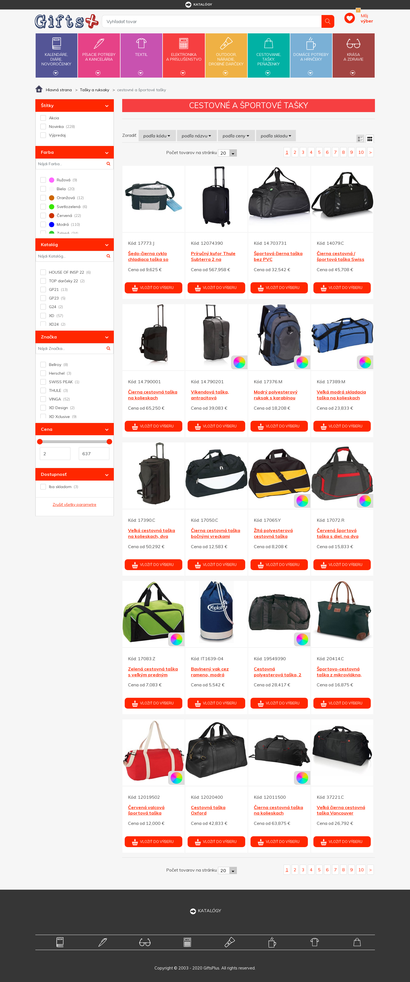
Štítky (47, 105)
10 (361, 152)
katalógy (198, 5)
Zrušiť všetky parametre (74, 504)
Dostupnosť (54, 474)
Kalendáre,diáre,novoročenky (56, 54)
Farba (47, 152)
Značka (49, 337)
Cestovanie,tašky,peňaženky (269, 54)
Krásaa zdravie (353, 53)
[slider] (40, 441)
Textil (141, 51)
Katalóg (49, 244)
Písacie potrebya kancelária (99, 53)
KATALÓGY (205, 910)
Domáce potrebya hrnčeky (311, 53)
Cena (46, 429)
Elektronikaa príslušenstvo (184, 53)
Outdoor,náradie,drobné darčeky (226, 54)
